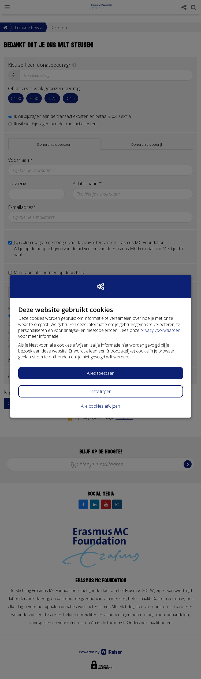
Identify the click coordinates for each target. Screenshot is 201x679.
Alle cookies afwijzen (100, 406)
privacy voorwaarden (160, 330)
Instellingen (100, 391)
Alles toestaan (100, 373)
